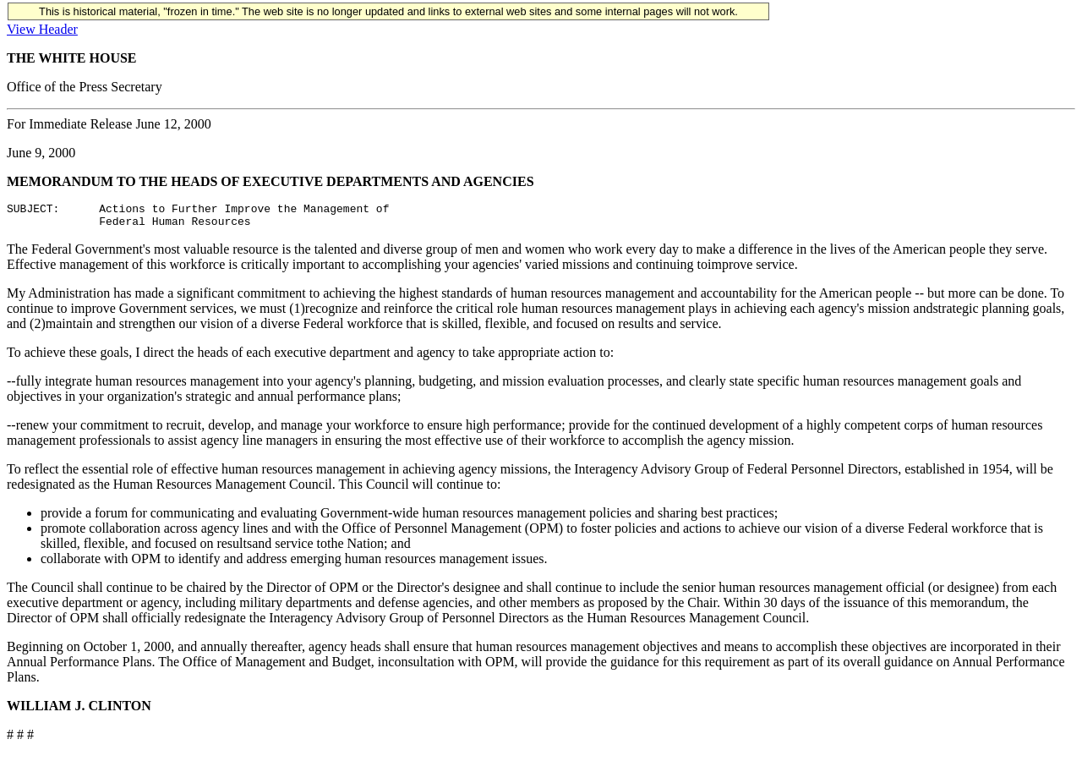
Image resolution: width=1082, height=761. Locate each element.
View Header (42, 29)
